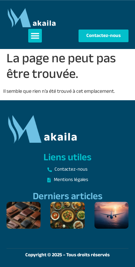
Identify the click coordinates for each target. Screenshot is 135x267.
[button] (35, 35)
